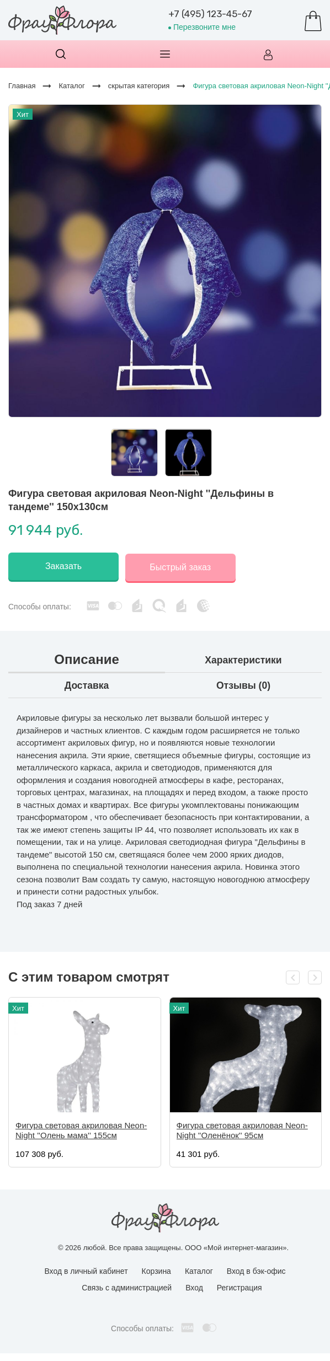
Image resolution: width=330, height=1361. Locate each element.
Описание (86, 657)
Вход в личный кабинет (85, 1269)
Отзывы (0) (244, 683)
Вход (194, 1286)
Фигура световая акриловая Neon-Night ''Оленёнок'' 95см (242, 1128)
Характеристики (243, 658)
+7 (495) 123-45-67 (210, 13)
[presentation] (293, 975)
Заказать (63, 566)
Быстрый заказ (182, 566)
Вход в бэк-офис (256, 1269)
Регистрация (239, 1286)
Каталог (199, 1269)
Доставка (87, 683)
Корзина (156, 1269)
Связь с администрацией (127, 1286)
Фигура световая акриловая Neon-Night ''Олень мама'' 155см (81, 1128)
